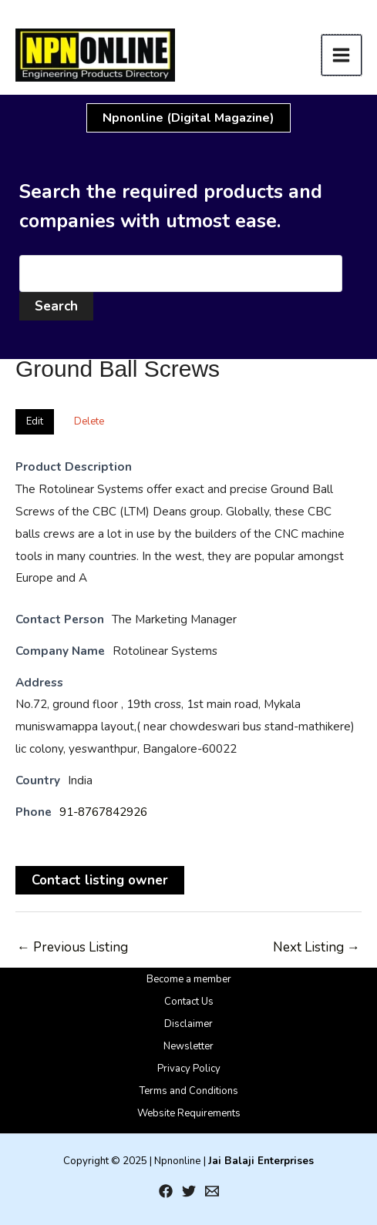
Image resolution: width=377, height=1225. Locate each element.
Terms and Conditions (189, 1091)
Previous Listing (72, 947)
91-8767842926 (103, 812)
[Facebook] (166, 1191)
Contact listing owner (100, 880)
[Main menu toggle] (341, 55)
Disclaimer (188, 1024)
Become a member (188, 979)
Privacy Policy (188, 1069)
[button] (188, 118)
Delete (89, 421)
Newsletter (188, 1046)
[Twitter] (189, 1191)
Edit (34, 421)
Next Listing (316, 947)
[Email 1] (212, 1191)
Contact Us (189, 1002)
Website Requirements (189, 1113)
